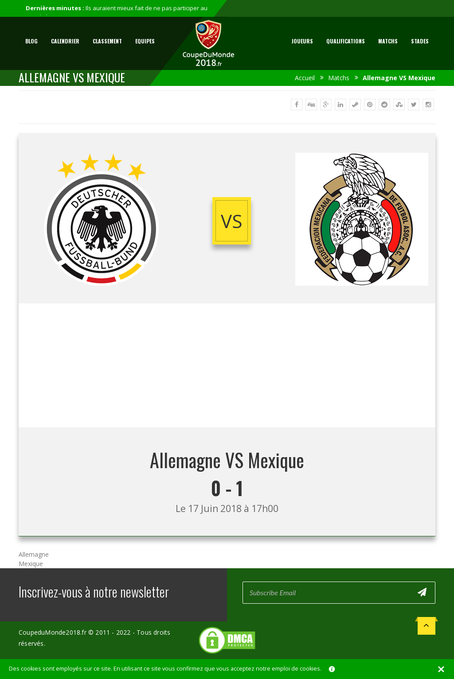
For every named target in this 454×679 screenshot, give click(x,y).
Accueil (305, 78)
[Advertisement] (227, 365)
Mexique (31, 563)
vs (232, 220)
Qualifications (345, 41)
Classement (107, 41)
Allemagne (34, 554)
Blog (31, 41)
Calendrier (65, 41)
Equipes (145, 41)
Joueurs (302, 41)
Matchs (388, 41)
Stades (420, 41)
